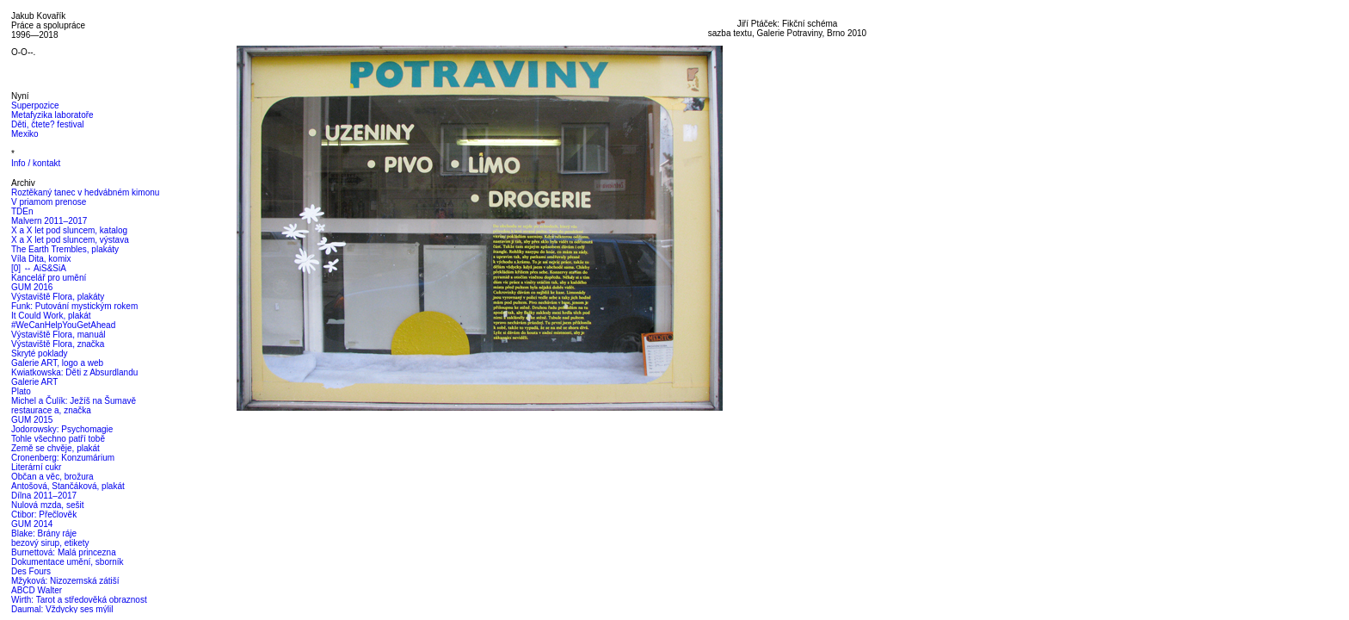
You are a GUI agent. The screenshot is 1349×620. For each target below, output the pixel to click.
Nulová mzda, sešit (47, 505)
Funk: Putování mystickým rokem (74, 306)
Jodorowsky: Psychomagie (62, 429)
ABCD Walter (36, 590)
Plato (21, 391)
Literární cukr (36, 467)
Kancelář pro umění (48, 277)
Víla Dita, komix (41, 259)
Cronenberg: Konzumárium (62, 457)
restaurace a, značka (51, 410)
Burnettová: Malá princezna (63, 552)
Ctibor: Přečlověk (44, 514)
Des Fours (31, 571)
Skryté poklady (39, 353)
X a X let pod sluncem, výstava (70, 240)
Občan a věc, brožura (52, 476)
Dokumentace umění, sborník (67, 562)
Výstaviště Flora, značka (57, 344)
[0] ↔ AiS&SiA (38, 268)
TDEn (22, 211)
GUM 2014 (31, 524)
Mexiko (25, 134)
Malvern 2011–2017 (49, 221)
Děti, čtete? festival (47, 124)
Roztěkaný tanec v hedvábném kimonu (85, 192)
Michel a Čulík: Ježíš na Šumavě (73, 401)
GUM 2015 (31, 420)
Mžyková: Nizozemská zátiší (65, 581)
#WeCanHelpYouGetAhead (63, 325)
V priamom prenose (48, 202)
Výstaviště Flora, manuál (58, 334)
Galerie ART (34, 382)
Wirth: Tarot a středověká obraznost (79, 599)
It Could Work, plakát (51, 315)
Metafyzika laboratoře (52, 115)
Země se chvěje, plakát (55, 448)
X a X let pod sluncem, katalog (69, 230)
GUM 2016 (31, 287)
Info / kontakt (35, 163)
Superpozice (35, 105)
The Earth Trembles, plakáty (65, 249)
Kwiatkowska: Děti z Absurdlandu (74, 372)
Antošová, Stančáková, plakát (68, 486)
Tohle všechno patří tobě (58, 438)
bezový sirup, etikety (50, 543)
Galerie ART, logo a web (57, 363)
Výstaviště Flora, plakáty (57, 296)
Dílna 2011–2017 (44, 495)
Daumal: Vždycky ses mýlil (62, 609)
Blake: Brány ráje (44, 533)
